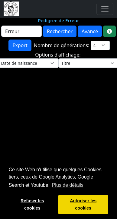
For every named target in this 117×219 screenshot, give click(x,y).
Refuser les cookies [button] (32, 204)
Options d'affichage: (58, 54)
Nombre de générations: (62, 45)
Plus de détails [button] (67, 185)
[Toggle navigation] (104, 9)
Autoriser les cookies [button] (83, 204)
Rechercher (60, 31)
